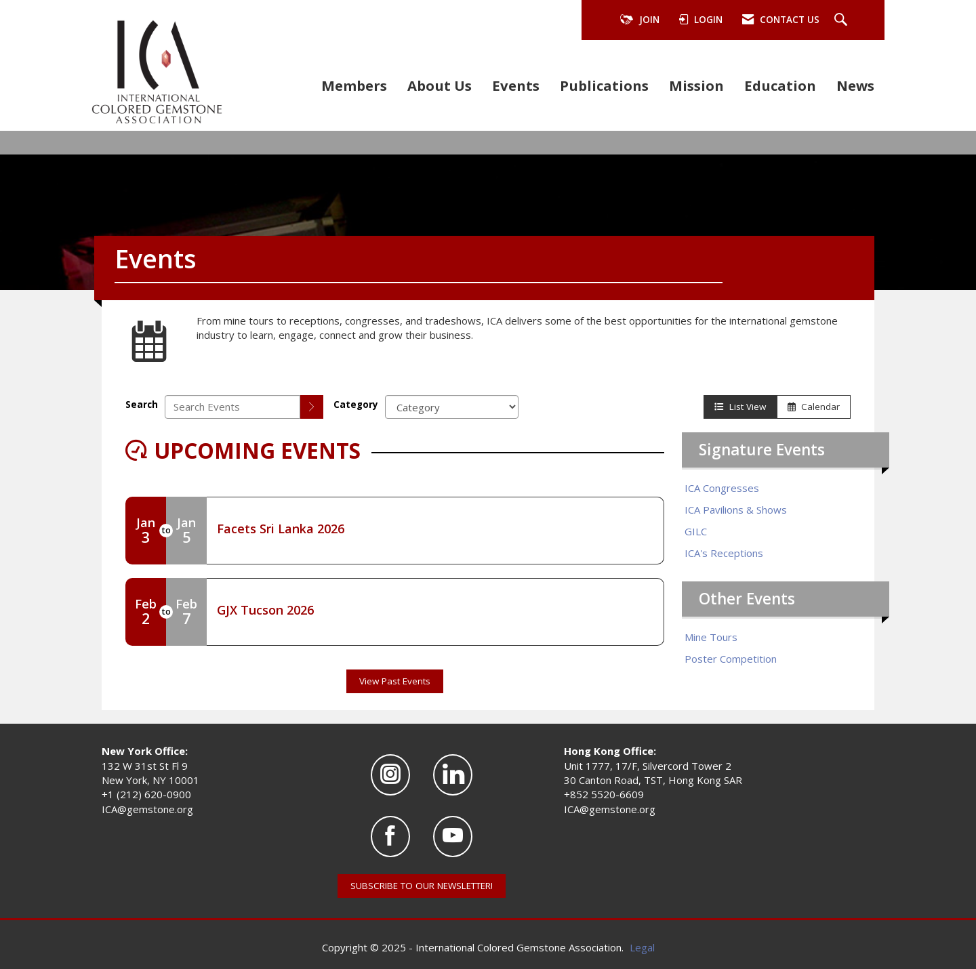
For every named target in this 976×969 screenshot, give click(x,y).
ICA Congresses (722, 488)
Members (354, 85)
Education (780, 85)
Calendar (814, 406)
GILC (696, 531)
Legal (642, 947)
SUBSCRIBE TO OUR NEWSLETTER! (421, 886)
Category (355, 404)
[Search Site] (842, 20)
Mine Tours (711, 637)
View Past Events (394, 681)
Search (141, 404)
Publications (604, 85)
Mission (696, 85)
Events (516, 85)
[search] (311, 407)
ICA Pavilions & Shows (736, 509)
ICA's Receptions (724, 553)
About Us (439, 85)
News (855, 85)
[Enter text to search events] (232, 407)
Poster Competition (731, 658)
